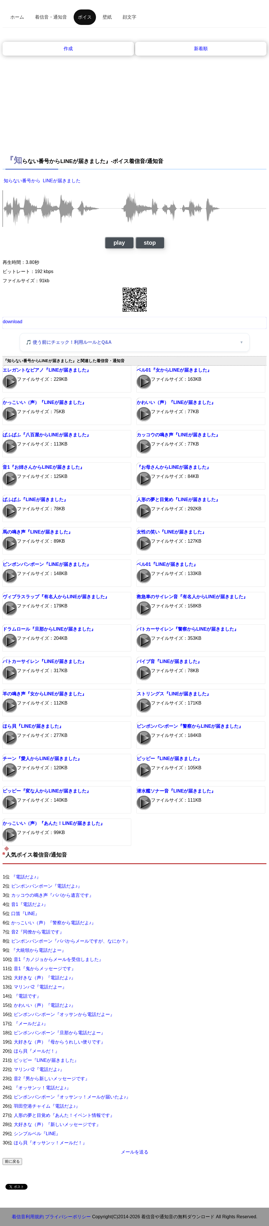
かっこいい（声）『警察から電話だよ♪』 (53, 922)
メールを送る (134, 1152)
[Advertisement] (134, 98)
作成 (68, 48)
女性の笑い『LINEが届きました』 (172, 531)
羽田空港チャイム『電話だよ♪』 (47, 1106)
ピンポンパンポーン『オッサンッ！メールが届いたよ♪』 (72, 1096)
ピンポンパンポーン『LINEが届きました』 (47, 564)
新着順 (201, 48)
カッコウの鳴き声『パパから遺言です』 (52, 895)
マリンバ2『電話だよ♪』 (39, 1069)
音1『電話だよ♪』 (29, 904)
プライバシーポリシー (68, 1216)
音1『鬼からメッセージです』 (45, 968)
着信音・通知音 (51, 17)
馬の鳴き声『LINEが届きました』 (37, 531)
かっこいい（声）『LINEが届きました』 (44, 402)
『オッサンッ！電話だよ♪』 (42, 1087)
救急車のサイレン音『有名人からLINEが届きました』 (192, 596)
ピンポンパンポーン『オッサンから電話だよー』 (64, 1014)
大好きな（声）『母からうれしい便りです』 (59, 1041)
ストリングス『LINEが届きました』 (174, 693)
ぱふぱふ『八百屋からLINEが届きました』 (47, 434)
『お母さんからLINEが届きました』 (174, 467)
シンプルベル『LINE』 (37, 1133)
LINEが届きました (61, 180)
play (119, 243)
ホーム (17, 17)
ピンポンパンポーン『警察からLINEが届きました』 (190, 726)
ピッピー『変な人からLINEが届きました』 (47, 790)
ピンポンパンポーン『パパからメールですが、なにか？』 (70, 941)
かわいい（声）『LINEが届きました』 (176, 402)
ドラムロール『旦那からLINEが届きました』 (49, 629)
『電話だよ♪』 (26, 876)
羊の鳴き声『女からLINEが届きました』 (44, 693)
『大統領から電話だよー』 (38, 950)
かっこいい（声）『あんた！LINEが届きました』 (54, 823)
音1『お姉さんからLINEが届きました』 (43, 467)
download (12, 321)
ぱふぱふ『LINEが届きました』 (35, 499)
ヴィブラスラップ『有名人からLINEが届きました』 (56, 596)
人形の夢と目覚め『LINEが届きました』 (178, 499)
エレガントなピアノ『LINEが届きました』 (47, 370)
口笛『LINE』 (25, 913)
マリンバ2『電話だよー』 (40, 986)
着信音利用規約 (28, 1216)
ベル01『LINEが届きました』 (167, 564)
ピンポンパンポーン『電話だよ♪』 (46, 886)
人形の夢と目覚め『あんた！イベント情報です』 (64, 1115)
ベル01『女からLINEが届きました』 (174, 370)
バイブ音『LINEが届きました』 (169, 661)
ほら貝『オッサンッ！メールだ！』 (50, 1142)
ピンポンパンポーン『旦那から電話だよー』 (59, 1032)
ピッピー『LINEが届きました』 (169, 758)
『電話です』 (27, 996)
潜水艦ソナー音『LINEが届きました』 (176, 790)
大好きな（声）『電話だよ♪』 (45, 977)
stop (150, 243)
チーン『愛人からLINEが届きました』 (42, 758)
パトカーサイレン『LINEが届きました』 (44, 661)
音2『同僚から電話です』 (37, 931)
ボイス (85, 17)
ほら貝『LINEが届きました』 (33, 726)
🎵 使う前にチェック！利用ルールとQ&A (69, 342)
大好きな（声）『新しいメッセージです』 (57, 1124)
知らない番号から (22, 180)
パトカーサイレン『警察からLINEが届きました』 (188, 629)
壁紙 (107, 17)
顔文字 (129, 17)
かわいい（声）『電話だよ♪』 (45, 1005)
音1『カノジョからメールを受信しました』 (58, 959)
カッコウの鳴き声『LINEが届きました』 (178, 434)
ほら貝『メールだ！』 (37, 1051)
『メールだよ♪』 (31, 1023)
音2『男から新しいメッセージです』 (52, 1078)
